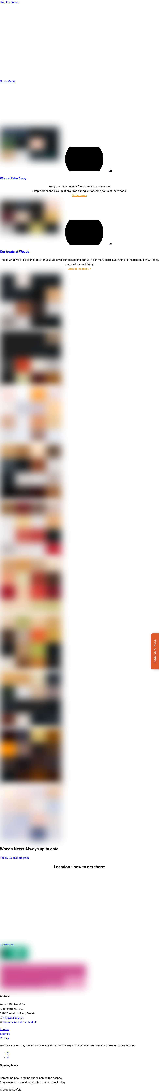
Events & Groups (17, 53)
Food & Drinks (15, 39)
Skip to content (9, 2)
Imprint (4, 1029)
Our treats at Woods (14, 252)
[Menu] (3, 6)
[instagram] (8, 1052)
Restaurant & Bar (17, 48)
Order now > (79, 195)
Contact (11, 61)
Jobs (16, 66)
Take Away (13, 44)
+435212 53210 (12, 1017)
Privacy (4, 1038)
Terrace (11, 57)
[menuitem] (83, 75)
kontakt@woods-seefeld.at (19, 1022)
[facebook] (8, 1057)
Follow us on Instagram (14, 857)
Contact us (6, 944)
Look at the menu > (79, 268)
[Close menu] (7, 81)
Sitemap (5, 1033)
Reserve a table (154, 651)
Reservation (16, 70)
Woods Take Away (13, 178)
